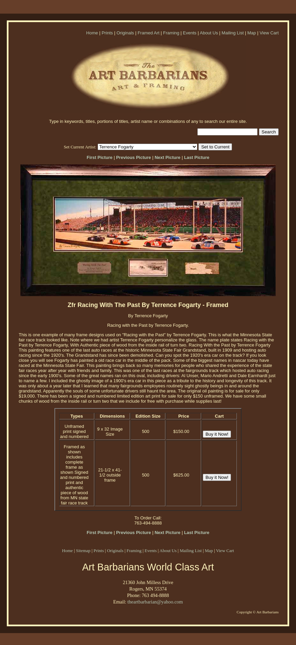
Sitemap (83, 550)
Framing (171, 32)
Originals (125, 32)
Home (92, 32)
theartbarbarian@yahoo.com (155, 601)
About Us (209, 32)
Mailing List (232, 32)
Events (190, 32)
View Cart (269, 32)
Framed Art (148, 32)
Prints (107, 32)
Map (251, 32)
